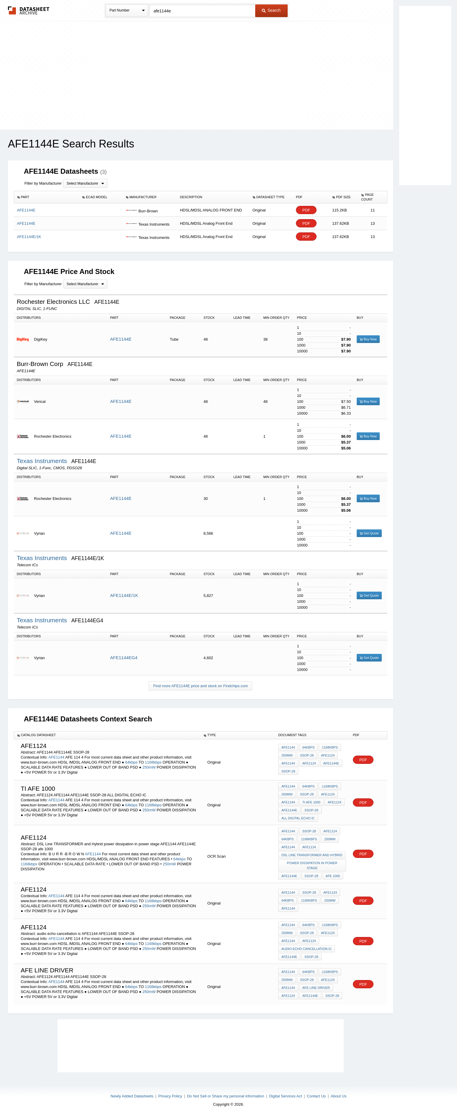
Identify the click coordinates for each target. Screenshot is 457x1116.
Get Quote (369, 533)
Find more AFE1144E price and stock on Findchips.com (200, 686)
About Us (338, 1096)
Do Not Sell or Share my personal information (225, 1096)
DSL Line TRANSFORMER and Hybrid (312, 855)
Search (271, 10)
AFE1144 (56, 757)
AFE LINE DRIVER (316, 987)
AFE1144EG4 (123, 657)
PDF (306, 210)
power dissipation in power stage (312, 865)
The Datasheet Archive (29, 10)
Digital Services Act (285, 1096)
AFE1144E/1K (124, 595)
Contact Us (316, 1096)
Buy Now (368, 339)
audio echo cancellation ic (306, 949)
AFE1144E (121, 339)
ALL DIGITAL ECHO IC (298, 818)
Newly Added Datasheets (132, 1096)
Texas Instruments (43, 460)
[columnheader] (46, 197)
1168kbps (153, 762)
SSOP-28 (307, 755)
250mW (149, 767)
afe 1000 (333, 876)
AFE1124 (328, 755)
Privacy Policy (170, 1096)
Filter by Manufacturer (43, 183)
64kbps (131, 762)
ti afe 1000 (311, 802)
